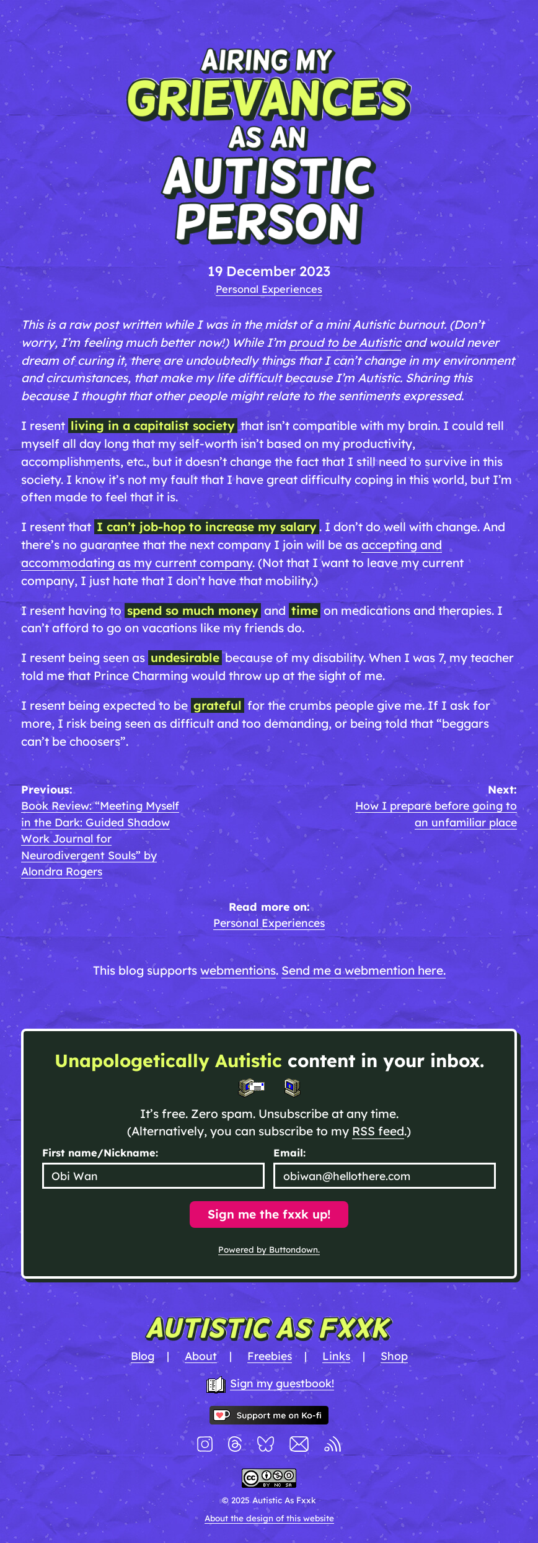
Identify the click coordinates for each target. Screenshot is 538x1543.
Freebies (269, 1355)
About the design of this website (269, 1518)
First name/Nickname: (100, 1153)
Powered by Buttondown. (269, 1250)
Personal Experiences (269, 288)
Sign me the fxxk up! (269, 1214)
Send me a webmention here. (363, 970)
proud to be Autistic (345, 342)
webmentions (238, 970)
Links (336, 1355)
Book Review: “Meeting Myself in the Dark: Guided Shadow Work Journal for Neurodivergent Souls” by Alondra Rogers (100, 838)
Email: (289, 1153)
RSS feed (378, 1131)
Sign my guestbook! (282, 1383)
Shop (394, 1355)
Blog (142, 1355)
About (201, 1355)
